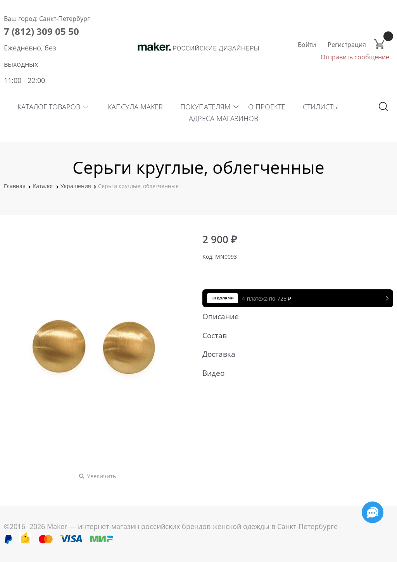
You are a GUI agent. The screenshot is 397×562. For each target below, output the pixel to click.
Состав (293, 335)
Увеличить (101, 476)
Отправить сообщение (355, 57)
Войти (307, 44)
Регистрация (347, 44)
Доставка (293, 354)
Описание (293, 316)
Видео (293, 373)
